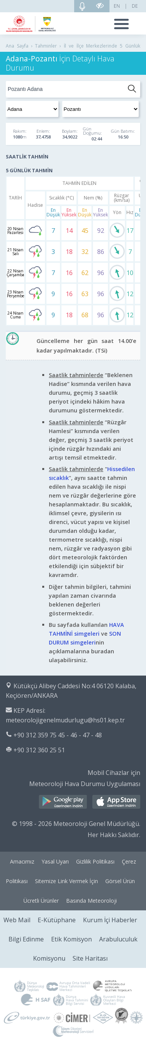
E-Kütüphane (57, 920)
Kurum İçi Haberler (110, 920)
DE (135, 6)
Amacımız (22, 861)
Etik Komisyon (71, 939)
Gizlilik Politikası (95, 861)
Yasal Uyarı (55, 861)
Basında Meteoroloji (91, 900)
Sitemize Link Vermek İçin (66, 881)
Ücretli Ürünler (41, 900)
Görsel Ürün (120, 881)
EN (117, 6)
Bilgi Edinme (26, 939)
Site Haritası (90, 958)
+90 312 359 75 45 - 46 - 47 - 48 (57, 735)
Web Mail (16, 920)
